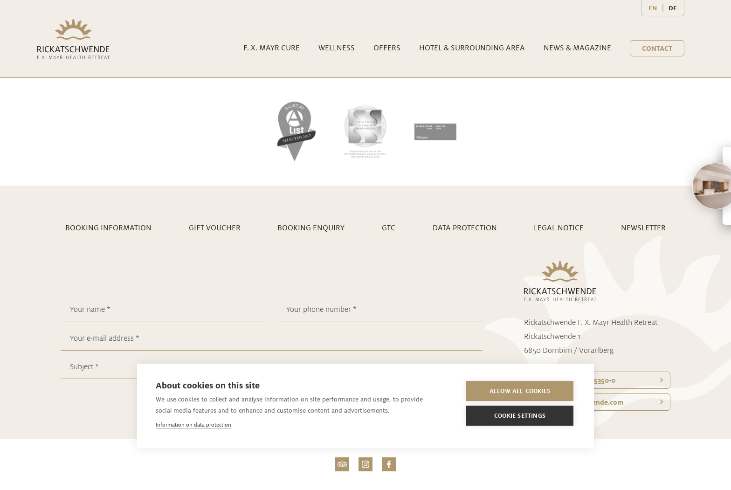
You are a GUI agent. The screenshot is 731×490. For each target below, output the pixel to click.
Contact (657, 48)
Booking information (108, 228)
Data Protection (465, 228)
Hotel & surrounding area (472, 48)
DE (673, 8)
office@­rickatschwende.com (578, 402)
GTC (388, 228)
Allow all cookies (520, 391)
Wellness (336, 48)
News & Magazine (577, 48)
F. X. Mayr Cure (271, 48)
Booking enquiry (311, 228)
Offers (386, 48)
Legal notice (559, 228)
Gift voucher (215, 228)
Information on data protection (193, 424)
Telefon (574, 380)
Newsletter (643, 228)
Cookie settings (519, 416)
